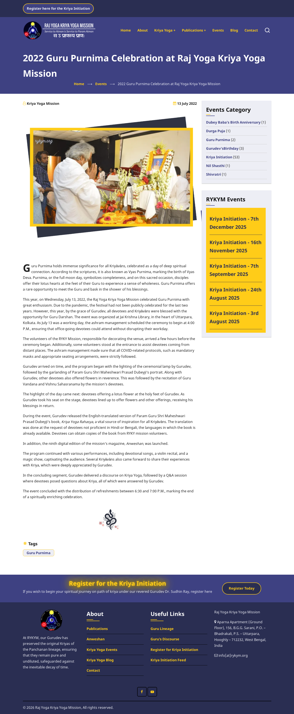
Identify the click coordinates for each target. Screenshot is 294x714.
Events (218, 30)
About (142, 30)
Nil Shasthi (215, 165)
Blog (234, 30)
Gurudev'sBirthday (222, 148)
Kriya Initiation (219, 157)
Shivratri (213, 174)
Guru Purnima (39, 552)
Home (126, 30)
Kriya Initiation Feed (168, 660)
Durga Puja (215, 131)
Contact (251, 30)
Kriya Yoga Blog (100, 660)
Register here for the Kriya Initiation (58, 8)
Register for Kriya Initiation (174, 649)
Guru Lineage (162, 628)
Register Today (241, 588)
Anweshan (96, 639)
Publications (194, 30)
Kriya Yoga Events (102, 649)
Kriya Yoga (164, 30)
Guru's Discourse (165, 639)
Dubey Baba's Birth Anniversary (233, 122)
